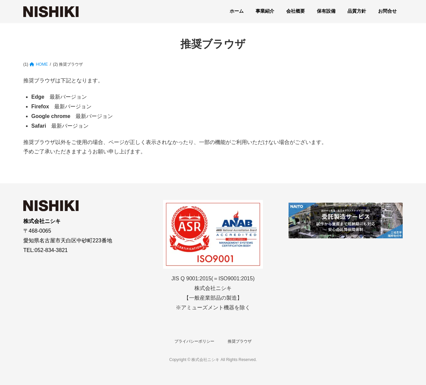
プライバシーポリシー (194, 341)
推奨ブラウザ (240, 341)
